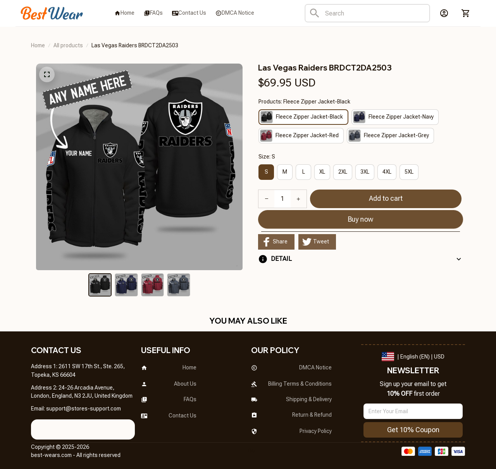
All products (68, 45)
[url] (83, 409)
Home (38, 45)
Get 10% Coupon (413, 430)
